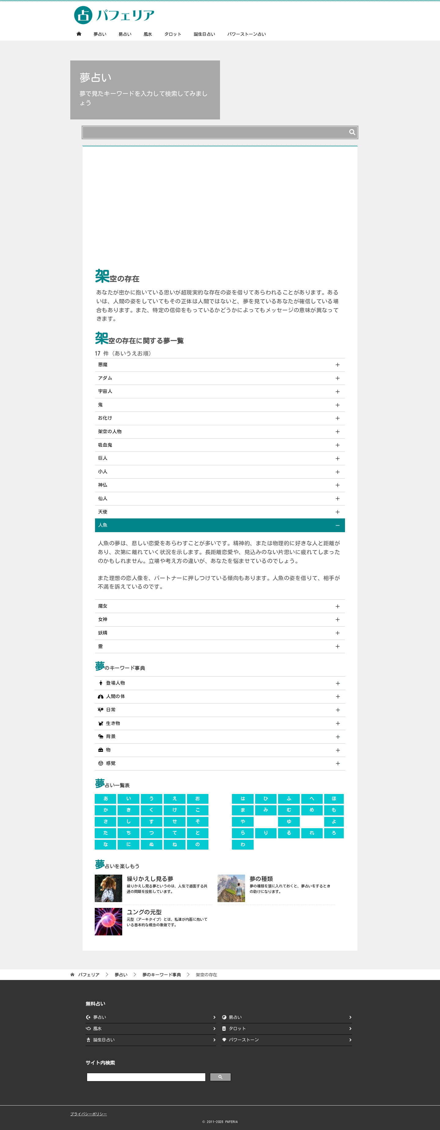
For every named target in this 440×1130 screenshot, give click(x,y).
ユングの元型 (144, 912)
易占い (125, 34)
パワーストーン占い (246, 34)
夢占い (100, 34)
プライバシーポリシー (88, 1114)
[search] (145, 1076)
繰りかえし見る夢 (150, 879)
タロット (173, 34)
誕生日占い (204, 34)
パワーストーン (244, 1040)
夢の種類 (261, 879)
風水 (148, 34)
